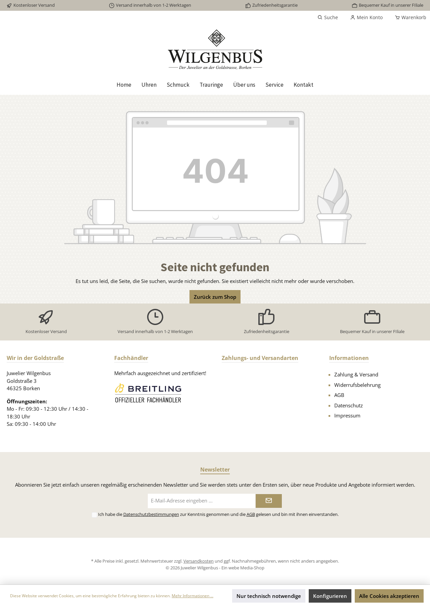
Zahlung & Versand (356, 374)
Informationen (349, 358)
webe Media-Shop (246, 568)
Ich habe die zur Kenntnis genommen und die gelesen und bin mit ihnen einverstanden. (218, 514)
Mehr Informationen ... (192, 596)
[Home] (124, 84)
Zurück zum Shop (215, 296)
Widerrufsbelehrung (357, 384)
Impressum (347, 415)
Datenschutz (348, 405)
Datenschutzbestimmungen (151, 514)
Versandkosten (198, 561)
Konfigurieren (330, 596)
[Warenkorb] (408, 17)
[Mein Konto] (366, 17)
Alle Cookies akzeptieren (389, 596)
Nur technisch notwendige (268, 596)
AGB (339, 395)
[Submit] (268, 501)
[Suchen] (327, 17)
